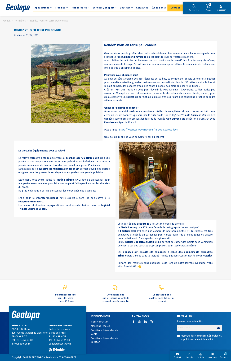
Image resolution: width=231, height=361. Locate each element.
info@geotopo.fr (21, 343)
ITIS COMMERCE (67, 357)
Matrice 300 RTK (131, 231)
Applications (42, 7)
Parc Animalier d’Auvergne (131, 56)
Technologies (79, 7)
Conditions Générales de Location (104, 340)
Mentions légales (100, 326)
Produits (60, 7)
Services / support (103, 7)
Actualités (142, 7)
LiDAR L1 (152, 242)
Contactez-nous (162, 294)
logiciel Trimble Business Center (191, 115)
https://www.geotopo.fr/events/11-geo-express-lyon (148, 129)
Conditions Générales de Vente (104, 332)
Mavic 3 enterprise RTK (134, 227)
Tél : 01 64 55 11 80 (59, 340)
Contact (175, 7)
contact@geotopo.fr (60, 343)
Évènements (159, 7)
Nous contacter (99, 321)
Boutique (125, 7)
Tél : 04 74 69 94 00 (22, 340)
